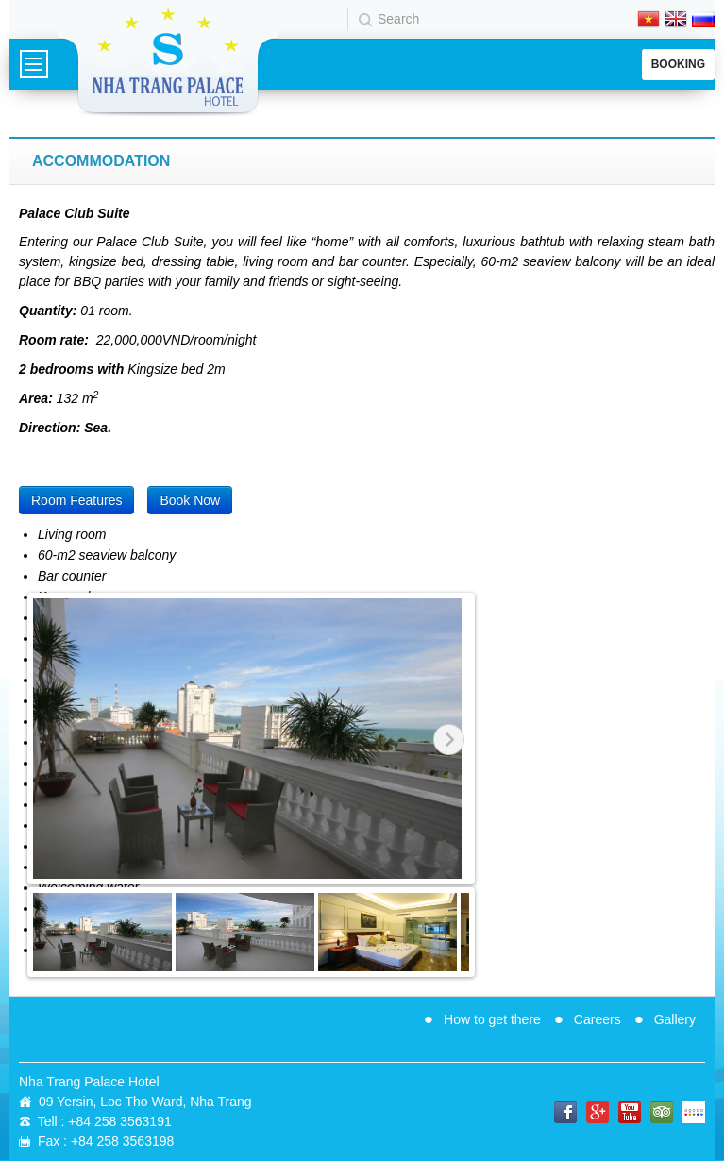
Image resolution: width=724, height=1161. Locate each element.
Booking (678, 64)
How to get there (492, 1019)
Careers (597, 1019)
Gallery (675, 1019)
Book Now (190, 500)
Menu (34, 64)
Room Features (76, 500)
